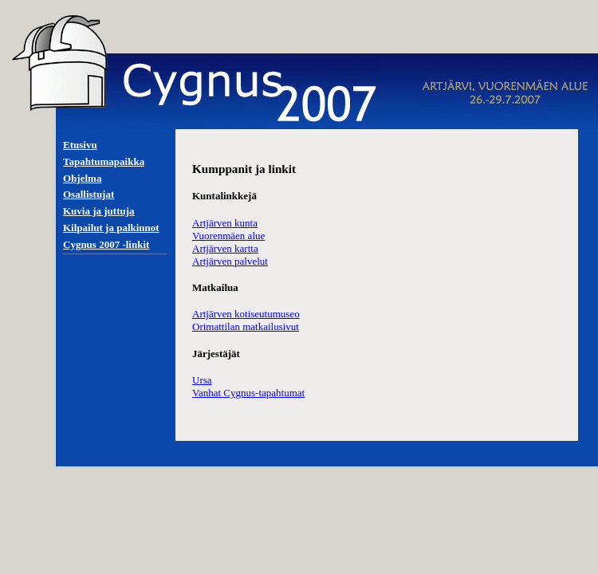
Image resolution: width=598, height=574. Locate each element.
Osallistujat (88, 194)
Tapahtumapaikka (103, 161)
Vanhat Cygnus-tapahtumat (248, 393)
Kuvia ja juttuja (99, 211)
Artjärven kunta (225, 223)
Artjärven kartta (225, 248)
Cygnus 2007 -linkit (106, 244)
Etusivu (80, 145)
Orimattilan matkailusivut (245, 326)
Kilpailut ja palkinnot (111, 228)
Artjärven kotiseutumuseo (246, 314)
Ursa (202, 380)
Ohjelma (82, 178)
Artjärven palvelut (230, 261)
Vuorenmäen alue (228, 236)
